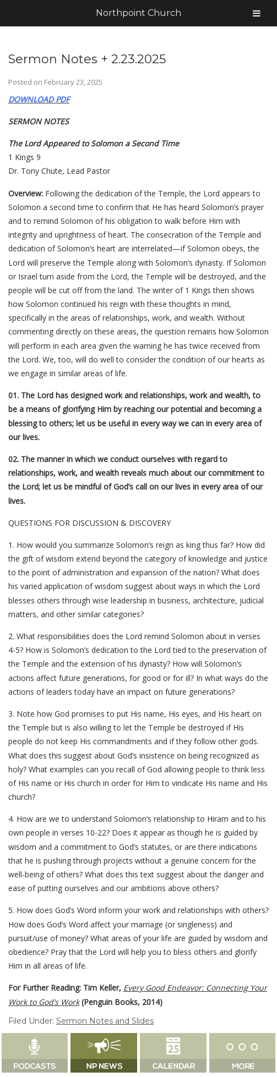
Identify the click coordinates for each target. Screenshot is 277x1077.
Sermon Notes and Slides (105, 1021)
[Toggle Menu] (256, 13)
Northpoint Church (138, 13)
